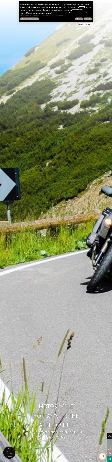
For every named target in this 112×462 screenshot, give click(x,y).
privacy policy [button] (60, 4)
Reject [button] (78, 18)
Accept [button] (88, 18)
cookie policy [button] (82, 6)
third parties (45, 7)
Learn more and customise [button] (29, 18)
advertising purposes (77, 9)
